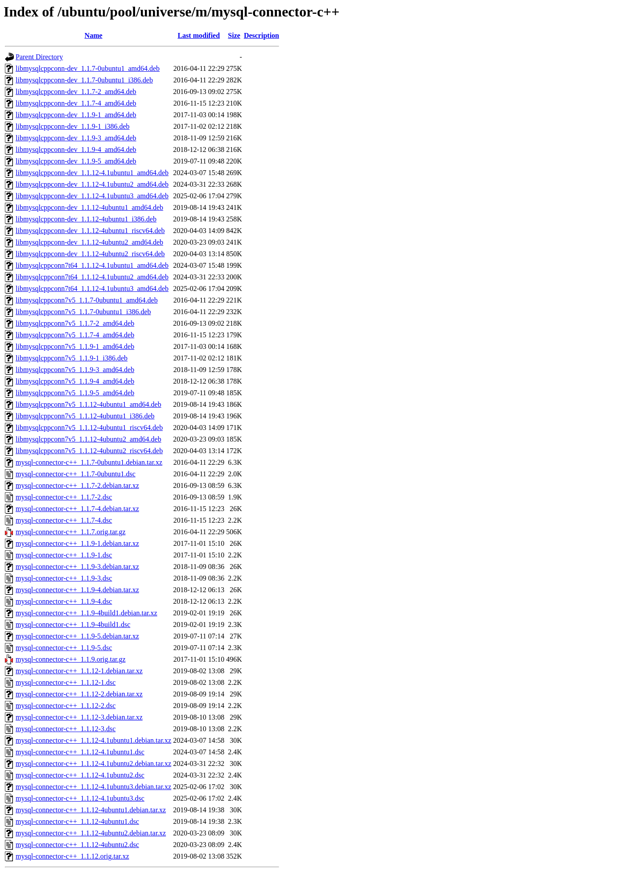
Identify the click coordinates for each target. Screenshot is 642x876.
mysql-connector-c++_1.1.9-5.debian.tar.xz (77, 636)
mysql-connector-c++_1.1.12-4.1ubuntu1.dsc (80, 752)
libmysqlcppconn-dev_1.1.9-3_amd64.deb (76, 138)
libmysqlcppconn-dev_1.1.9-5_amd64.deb (76, 161)
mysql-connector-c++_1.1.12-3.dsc (65, 729)
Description (261, 35)
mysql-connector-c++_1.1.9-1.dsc (64, 555)
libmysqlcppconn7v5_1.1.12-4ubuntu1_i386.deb (85, 416)
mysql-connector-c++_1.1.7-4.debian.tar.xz (77, 508)
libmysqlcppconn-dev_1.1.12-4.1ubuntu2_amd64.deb (92, 184)
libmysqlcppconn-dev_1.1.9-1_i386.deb (73, 126)
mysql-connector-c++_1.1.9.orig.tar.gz (71, 659)
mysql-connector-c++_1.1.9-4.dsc (64, 601)
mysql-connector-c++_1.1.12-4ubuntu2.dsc (77, 844)
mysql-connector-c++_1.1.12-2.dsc (65, 705)
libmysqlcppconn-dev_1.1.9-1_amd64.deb (76, 115)
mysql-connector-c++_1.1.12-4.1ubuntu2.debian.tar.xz (93, 763)
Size (234, 35)
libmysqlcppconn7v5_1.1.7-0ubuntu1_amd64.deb (87, 300)
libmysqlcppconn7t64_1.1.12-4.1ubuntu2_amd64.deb (92, 277)
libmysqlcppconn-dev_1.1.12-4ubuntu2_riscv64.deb (90, 254)
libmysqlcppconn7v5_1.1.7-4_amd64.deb (75, 335)
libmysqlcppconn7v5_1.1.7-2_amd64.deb (75, 323)
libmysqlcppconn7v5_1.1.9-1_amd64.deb (75, 346)
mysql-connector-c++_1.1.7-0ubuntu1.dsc (76, 474)
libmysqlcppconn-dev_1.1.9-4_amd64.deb (76, 149)
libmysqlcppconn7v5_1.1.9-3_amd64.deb (75, 369)
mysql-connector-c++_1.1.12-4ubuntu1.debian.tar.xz (91, 810)
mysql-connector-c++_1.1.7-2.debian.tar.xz (77, 485)
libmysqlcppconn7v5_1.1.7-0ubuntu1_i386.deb (83, 311)
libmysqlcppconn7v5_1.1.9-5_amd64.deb (75, 393)
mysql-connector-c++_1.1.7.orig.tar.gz (71, 532)
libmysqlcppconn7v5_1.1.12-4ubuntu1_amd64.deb (88, 404)
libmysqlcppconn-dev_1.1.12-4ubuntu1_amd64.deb (89, 207)
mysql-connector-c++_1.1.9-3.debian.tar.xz (77, 566)
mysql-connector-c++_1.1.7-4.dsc (64, 520)
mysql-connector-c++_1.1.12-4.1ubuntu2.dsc (80, 775)
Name (94, 35)
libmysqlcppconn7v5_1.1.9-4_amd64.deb (75, 381)
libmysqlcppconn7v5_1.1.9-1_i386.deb (72, 358)
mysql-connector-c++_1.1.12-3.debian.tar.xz (79, 717)
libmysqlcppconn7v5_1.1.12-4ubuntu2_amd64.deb (88, 439)
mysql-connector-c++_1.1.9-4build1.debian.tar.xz (86, 613)
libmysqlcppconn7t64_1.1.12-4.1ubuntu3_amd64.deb (92, 288)
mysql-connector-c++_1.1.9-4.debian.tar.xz (77, 590)
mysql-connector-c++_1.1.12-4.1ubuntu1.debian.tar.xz (93, 740)
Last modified (198, 35)
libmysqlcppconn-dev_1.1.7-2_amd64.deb (76, 91)
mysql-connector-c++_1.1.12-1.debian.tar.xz (79, 671)
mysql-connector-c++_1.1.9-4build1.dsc (73, 624)
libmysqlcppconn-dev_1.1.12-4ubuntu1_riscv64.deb (90, 230)
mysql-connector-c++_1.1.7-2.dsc (64, 497)
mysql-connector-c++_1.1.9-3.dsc (64, 578)
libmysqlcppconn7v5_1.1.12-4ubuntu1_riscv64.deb (89, 427)
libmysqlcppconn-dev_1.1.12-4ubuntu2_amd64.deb (89, 242)
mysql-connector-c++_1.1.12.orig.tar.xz (72, 856)
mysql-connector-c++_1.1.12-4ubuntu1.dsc (77, 821)
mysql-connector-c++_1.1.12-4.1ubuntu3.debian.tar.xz (93, 786)
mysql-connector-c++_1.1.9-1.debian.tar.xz (77, 543)
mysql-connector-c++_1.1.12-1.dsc (65, 682)
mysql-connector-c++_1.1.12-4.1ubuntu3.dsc (80, 798)
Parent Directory (39, 57)
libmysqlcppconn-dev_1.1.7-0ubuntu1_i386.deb (84, 80)
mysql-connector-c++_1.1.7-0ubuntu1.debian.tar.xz (89, 462)
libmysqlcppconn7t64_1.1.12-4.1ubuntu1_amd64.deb (92, 265)
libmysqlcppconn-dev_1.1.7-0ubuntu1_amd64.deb (88, 68)
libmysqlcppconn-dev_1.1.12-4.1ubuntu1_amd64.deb (92, 172)
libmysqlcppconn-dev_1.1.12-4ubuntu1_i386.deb (86, 219)
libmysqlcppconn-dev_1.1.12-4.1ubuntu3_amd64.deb (92, 196)
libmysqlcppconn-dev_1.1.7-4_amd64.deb (76, 103)
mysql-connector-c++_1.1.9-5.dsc (64, 647)
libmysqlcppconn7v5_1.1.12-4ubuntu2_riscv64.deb (89, 450)
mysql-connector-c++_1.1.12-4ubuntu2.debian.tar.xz (91, 833)
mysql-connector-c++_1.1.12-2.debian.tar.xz (79, 694)
